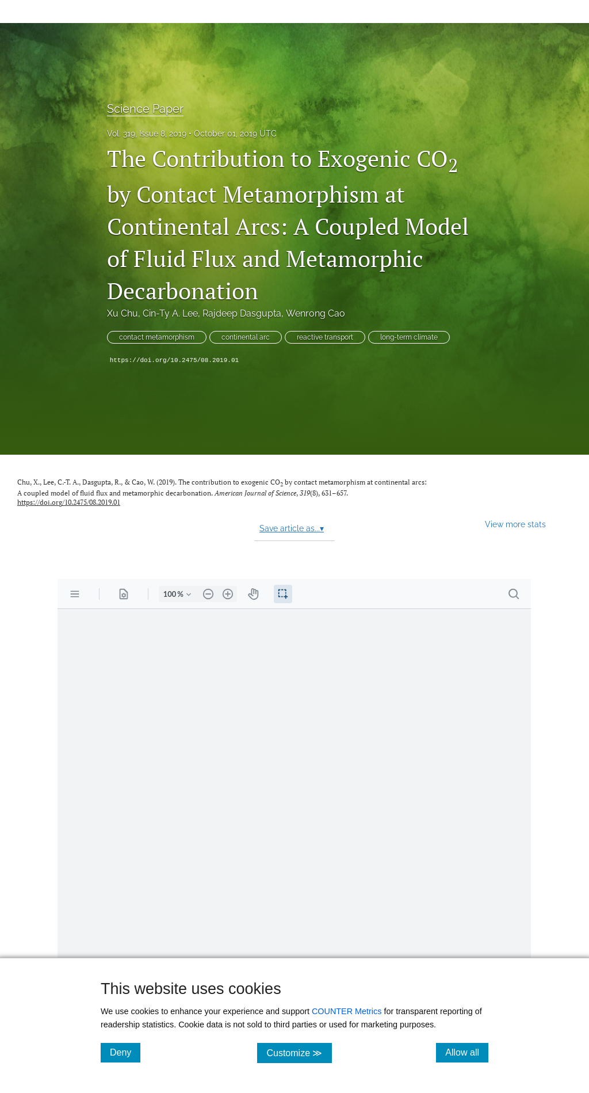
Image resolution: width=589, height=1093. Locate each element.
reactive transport (325, 337)
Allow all (466, 1052)
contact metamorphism (156, 337)
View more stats (515, 524)
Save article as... (291, 528)
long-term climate (409, 337)
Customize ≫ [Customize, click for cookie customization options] (298, 1052)
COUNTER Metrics (347, 1011)
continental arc (245, 337)
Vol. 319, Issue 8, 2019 (146, 133)
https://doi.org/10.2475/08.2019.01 (174, 360)
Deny (125, 1052)
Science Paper (145, 109)
